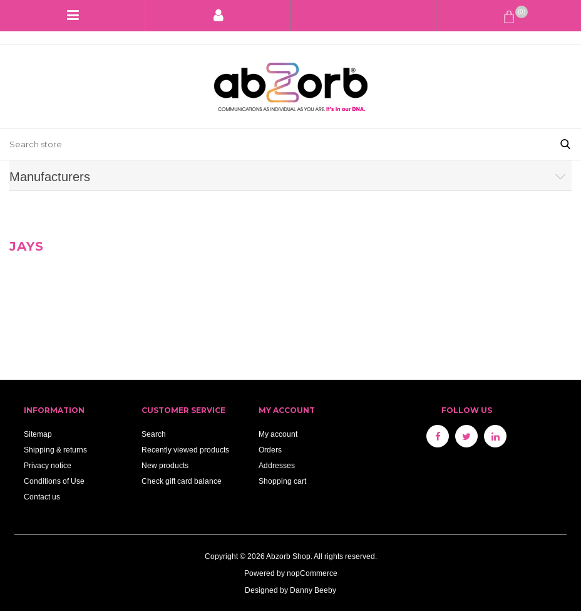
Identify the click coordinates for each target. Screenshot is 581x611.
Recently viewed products (185, 449)
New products (164, 465)
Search (153, 434)
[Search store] (275, 144)
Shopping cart (282, 481)
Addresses (277, 465)
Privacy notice (47, 465)
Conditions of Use (54, 481)
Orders (270, 449)
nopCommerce (312, 573)
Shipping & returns (55, 449)
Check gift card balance (181, 481)
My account (278, 434)
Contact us (42, 496)
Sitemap (38, 434)
